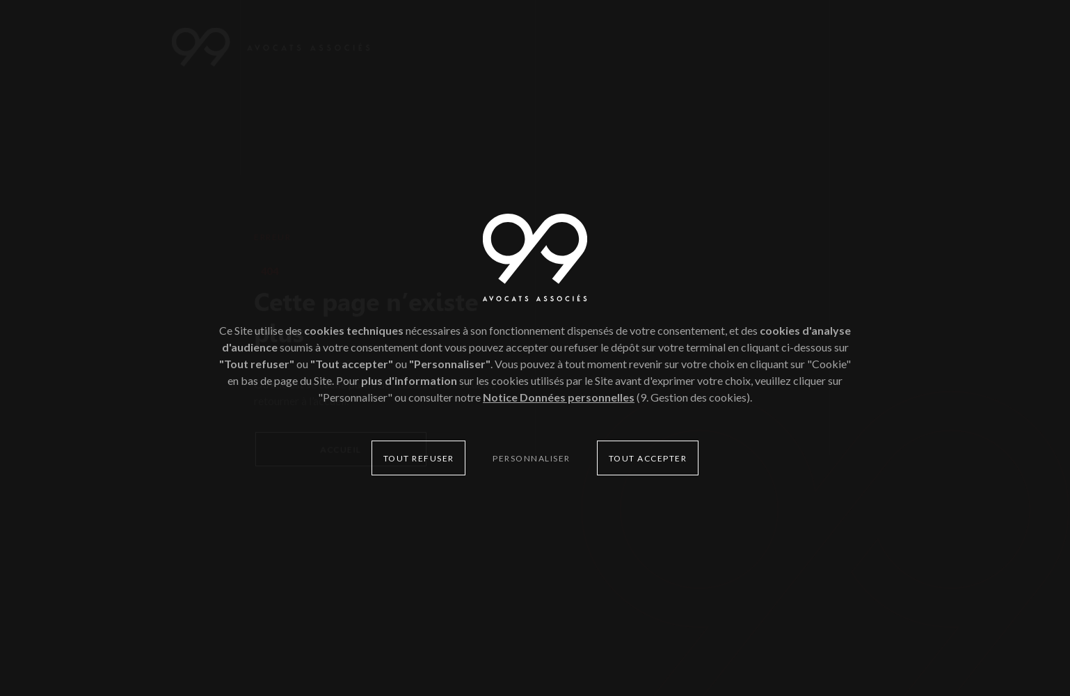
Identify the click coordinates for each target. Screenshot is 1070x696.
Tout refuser (418, 458)
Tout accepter (648, 458)
